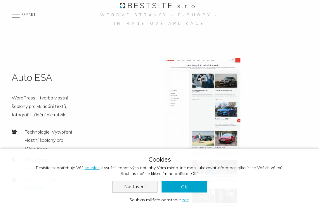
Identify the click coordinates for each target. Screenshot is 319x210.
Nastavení (134, 186)
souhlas (92, 167)
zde (185, 199)
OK (184, 187)
